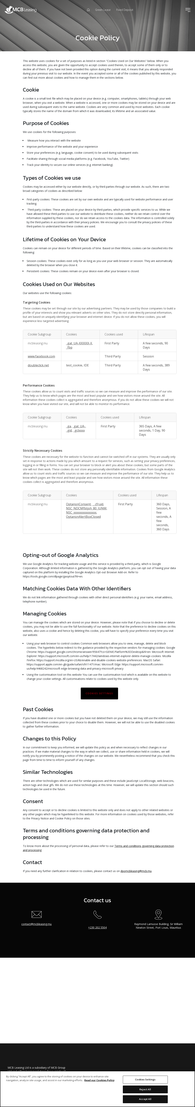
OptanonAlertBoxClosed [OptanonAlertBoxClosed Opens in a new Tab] (83, 517)
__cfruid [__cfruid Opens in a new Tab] (97, 504)
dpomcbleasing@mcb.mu (136, 871)
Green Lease (103, 10)
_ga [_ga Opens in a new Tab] (68, 426)
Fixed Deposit (124, 10)
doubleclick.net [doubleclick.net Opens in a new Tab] (38, 365)
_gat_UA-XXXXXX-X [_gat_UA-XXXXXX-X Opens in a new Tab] (79, 343)
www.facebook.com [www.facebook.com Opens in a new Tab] (41, 356)
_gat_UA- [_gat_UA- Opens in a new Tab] (79, 426)
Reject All (145, 1089)
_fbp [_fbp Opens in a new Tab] (69, 347)
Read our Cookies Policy (99, 1080)
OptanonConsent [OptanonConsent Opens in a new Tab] (78, 504)
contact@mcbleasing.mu (36, 924)
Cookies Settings (99, 693)
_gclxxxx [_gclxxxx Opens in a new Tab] (79, 430)
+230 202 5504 (97, 927)
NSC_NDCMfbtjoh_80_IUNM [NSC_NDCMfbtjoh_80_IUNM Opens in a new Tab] (86, 508)
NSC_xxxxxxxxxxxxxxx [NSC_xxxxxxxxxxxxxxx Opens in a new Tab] (81, 512)
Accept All (145, 1099)
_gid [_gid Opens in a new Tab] (69, 430)
